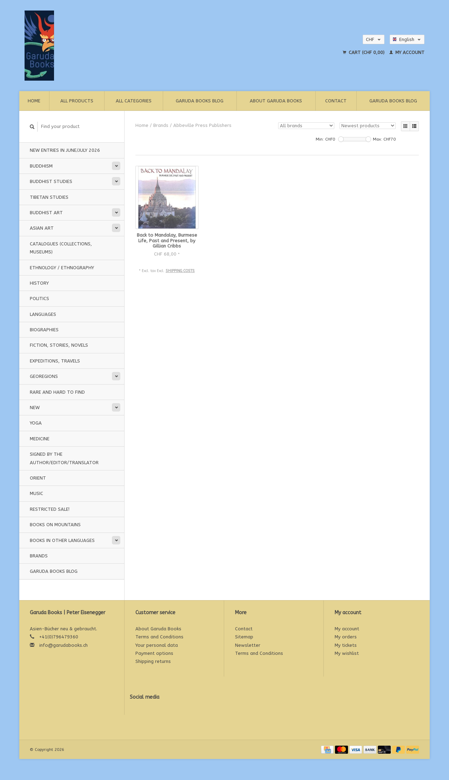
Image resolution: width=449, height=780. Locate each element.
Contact (336, 100)
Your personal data (156, 645)
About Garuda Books (276, 100)
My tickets (346, 645)
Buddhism (41, 166)
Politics (39, 298)
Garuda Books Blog (199, 100)
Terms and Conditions (159, 636)
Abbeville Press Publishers (202, 125)
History (39, 283)
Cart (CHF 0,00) (364, 52)
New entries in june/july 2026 (65, 150)
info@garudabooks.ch (63, 645)
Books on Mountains (55, 524)
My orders (346, 636)
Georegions (44, 376)
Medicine (39, 438)
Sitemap (244, 636)
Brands (39, 555)
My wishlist (347, 653)
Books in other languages (62, 540)
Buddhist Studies (51, 181)
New (35, 407)
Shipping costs (180, 271)
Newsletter (247, 645)
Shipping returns (153, 661)
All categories (134, 100)
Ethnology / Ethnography (62, 267)
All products (76, 100)
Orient (38, 478)
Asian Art (42, 228)
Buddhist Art (46, 212)
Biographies (44, 329)
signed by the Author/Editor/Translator (64, 458)
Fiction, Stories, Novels (59, 345)
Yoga (36, 423)
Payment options (154, 653)
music (36, 493)
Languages (43, 314)
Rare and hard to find (57, 392)
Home (34, 100)
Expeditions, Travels (55, 361)
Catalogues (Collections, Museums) (61, 248)
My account (406, 52)
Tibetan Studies (49, 197)
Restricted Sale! (49, 509)
